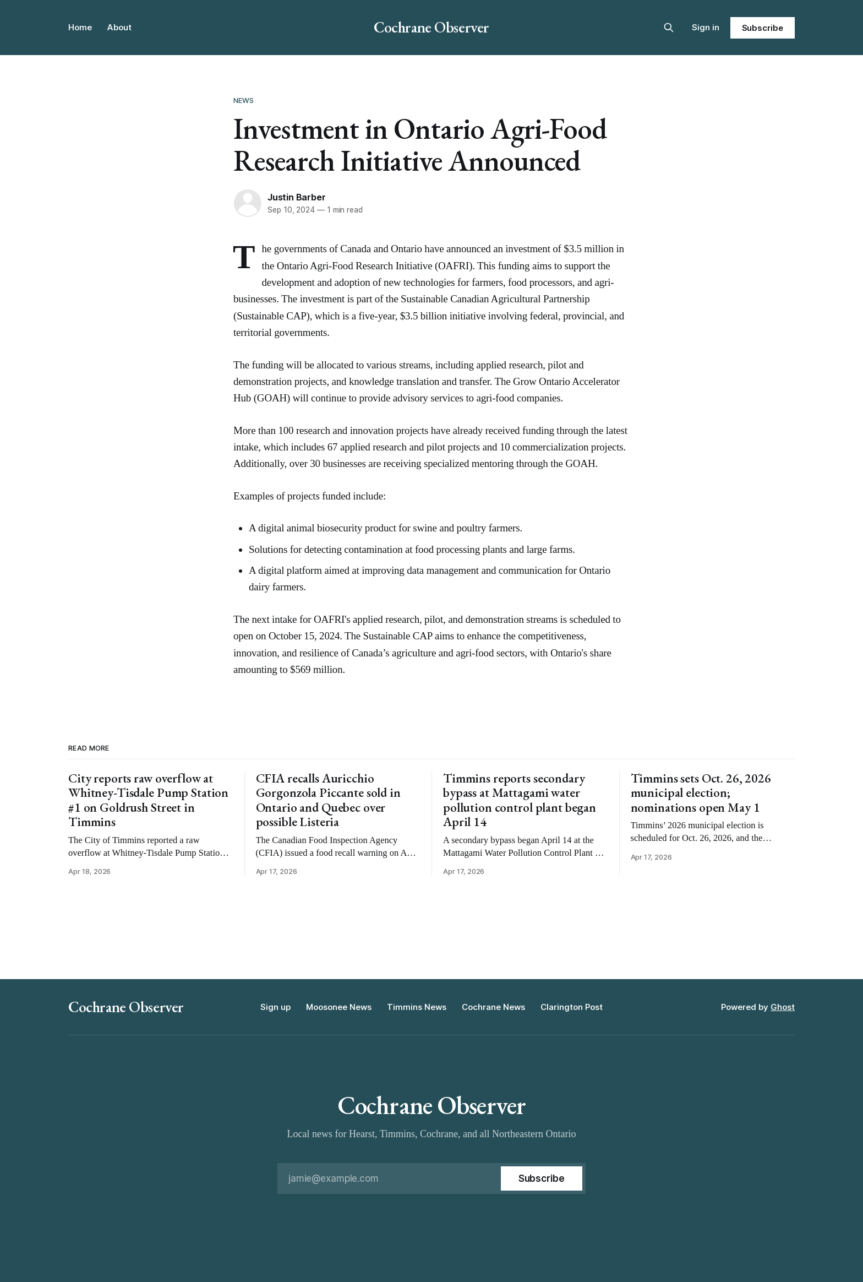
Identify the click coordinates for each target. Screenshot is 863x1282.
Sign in (705, 27)
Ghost (783, 1007)
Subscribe (762, 28)
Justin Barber (296, 197)
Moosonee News (339, 1007)
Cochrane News (493, 1007)
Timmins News (416, 1007)
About (119, 27)
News (243, 100)
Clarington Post (571, 1007)
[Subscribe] (541, 1178)
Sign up (275, 1007)
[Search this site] (669, 27)
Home (80, 27)
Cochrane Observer (431, 27)
